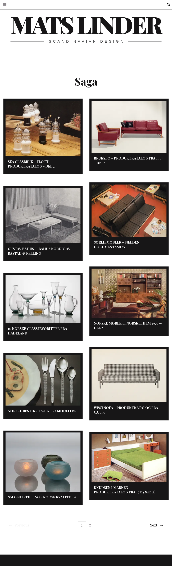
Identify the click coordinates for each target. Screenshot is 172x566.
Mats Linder (85, 24)
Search (166, 4)
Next (156, 525)
